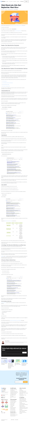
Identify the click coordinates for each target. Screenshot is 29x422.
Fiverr (5, 256)
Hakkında (20, 389)
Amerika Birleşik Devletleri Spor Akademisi (7, 82)
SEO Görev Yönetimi (12, 410)
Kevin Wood (6, 9)
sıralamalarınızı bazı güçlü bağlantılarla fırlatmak (16, 25)
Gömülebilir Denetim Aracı (13, 391)
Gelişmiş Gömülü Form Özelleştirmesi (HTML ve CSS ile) (23, 407)
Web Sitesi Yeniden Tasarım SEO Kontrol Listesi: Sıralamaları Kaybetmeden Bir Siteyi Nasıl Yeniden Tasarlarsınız (11, 365)
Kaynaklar (18, 1)
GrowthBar (11, 406)
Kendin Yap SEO (12, 404)
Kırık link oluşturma (3, 302)
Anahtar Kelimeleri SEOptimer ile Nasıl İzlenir (23, 409)
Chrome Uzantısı (12, 403)
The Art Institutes (4, 81)
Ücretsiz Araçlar (12, 405)
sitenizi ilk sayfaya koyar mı (18, 30)
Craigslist (2, 256)
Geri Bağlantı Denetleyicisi (13, 389)
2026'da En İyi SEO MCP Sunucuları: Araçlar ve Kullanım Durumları (23, 401)
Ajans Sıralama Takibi (13, 400)
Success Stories (11, 1)
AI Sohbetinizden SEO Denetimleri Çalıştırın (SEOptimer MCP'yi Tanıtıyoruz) (23, 404)
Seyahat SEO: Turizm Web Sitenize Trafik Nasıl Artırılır (22, 399)
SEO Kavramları (11, 9)
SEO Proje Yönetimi (12, 409)
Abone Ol (24, 352)
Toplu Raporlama (12, 390)
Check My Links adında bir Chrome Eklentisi (15, 320)
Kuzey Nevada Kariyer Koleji (5, 84)
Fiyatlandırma (14, 1)
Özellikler (7, 1)
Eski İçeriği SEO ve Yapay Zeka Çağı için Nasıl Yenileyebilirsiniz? (25, 364)
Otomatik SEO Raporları (13, 401)
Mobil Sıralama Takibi (13, 407)
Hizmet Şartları (16, 419)
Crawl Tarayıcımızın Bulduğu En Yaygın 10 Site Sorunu (23, 411)
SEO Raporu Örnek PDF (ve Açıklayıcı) (4, 364)
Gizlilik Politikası (12, 419)
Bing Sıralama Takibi (12, 402)
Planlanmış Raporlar (12, 408)
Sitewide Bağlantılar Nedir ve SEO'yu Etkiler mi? (18, 364)
